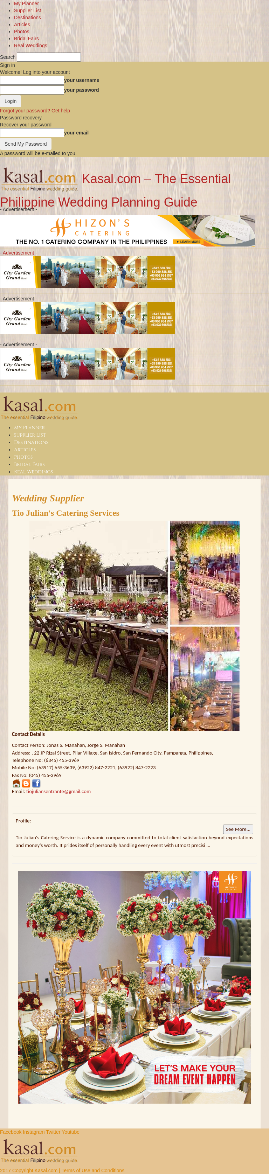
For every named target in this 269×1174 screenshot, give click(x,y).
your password (81, 90)
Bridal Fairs (26, 38)
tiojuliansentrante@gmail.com (58, 791)
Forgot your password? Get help (35, 110)
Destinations (27, 17)
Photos (21, 31)
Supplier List (27, 10)
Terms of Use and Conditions (92, 1170)
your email (76, 133)
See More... (238, 829)
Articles (22, 24)
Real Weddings (30, 45)
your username (81, 80)
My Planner (26, 3)
